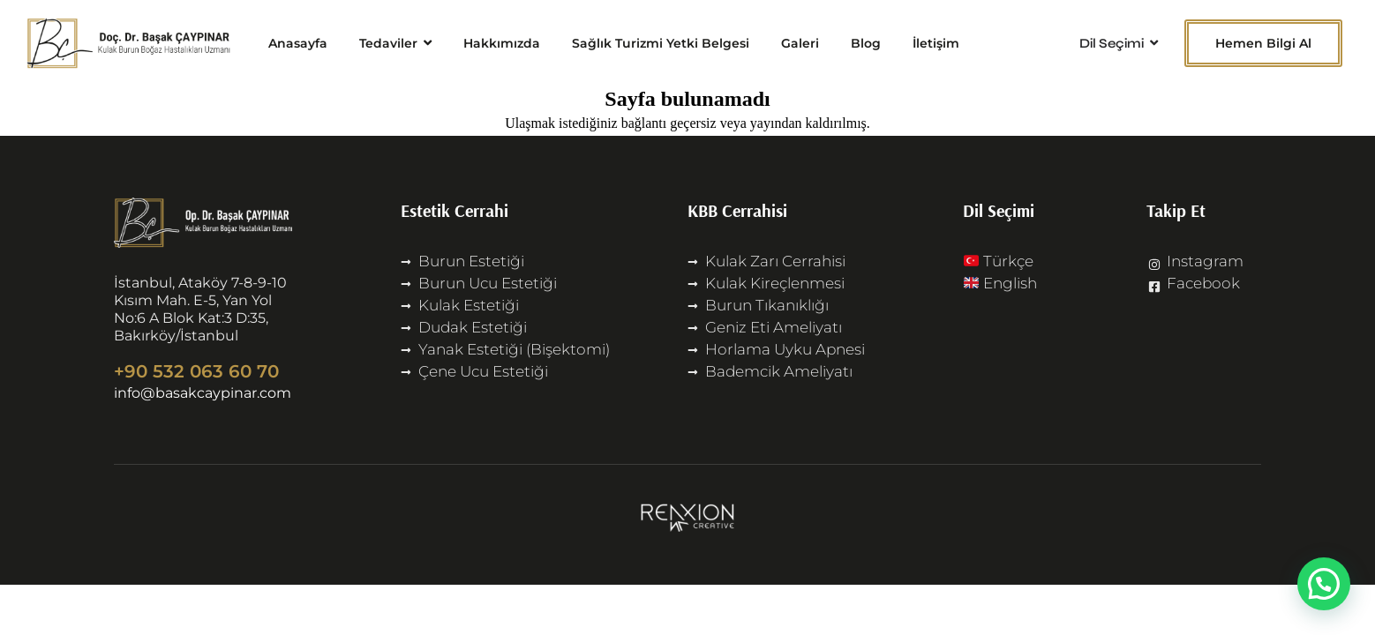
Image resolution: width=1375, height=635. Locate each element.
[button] (1323, 583)
